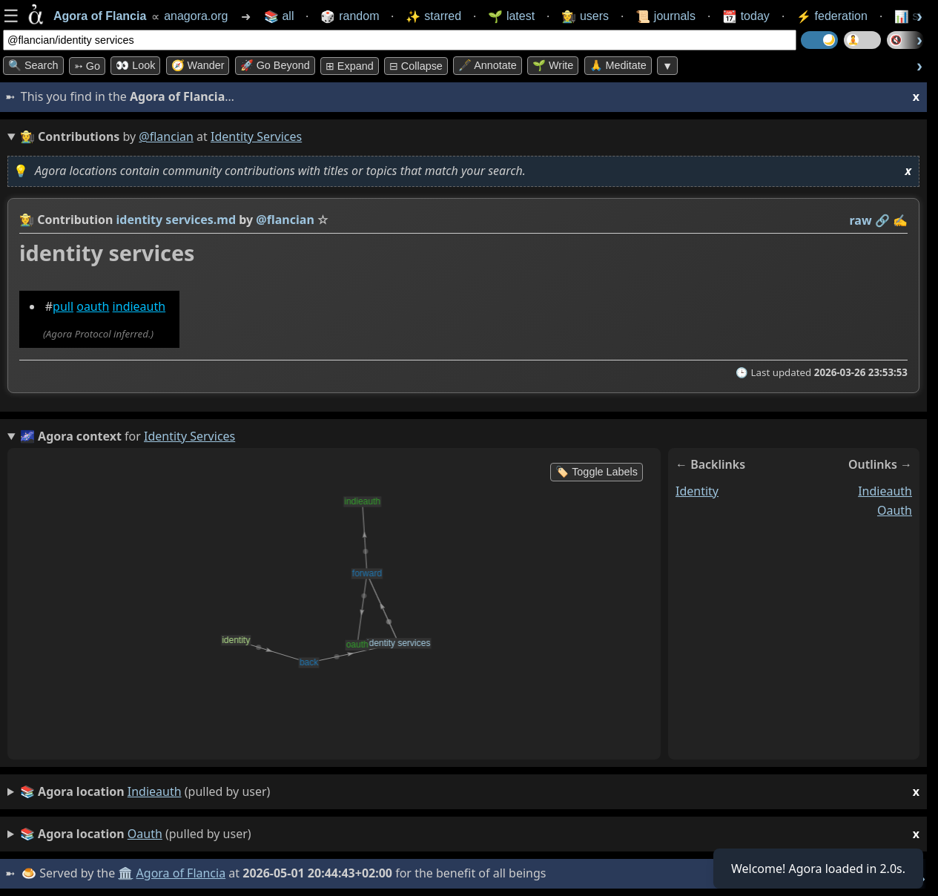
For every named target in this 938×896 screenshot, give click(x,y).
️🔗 (882, 220)
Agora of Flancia (181, 873)
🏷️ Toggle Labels (596, 472)
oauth (92, 306)
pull (63, 306)
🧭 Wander (198, 65)
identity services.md (176, 219)
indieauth (139, 306)
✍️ (900, 220)
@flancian (166, 136)
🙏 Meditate (618, 65)
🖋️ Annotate (487, 65)
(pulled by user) (469, 792)
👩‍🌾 (26, 219)
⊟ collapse (416, 66)
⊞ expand (350, 66)
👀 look (135, 65)
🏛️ (125, 873)
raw (861, 220)
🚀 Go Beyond (275, 65)
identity (697, 491)
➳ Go (87, 66)
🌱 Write (552, 65)
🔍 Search (33, 65)
